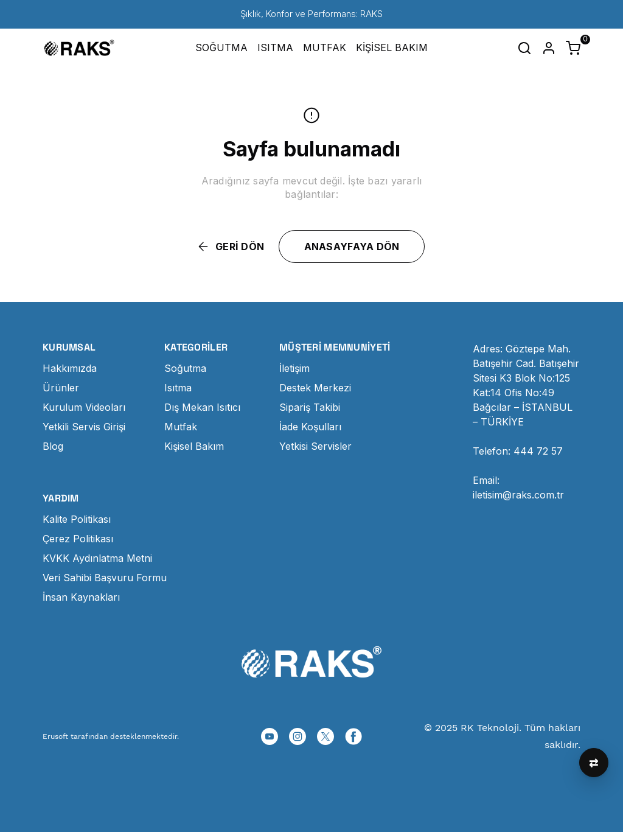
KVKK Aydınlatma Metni (97, 558)
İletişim (294, 368)
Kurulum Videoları (84, 407)
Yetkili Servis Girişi (84, 427)
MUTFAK (324, 47)
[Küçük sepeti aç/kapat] (573, 48)
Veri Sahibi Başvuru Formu (105, 578)
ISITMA (275, 47)
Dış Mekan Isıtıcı (202, 407)
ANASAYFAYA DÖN (352, 246)
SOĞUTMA (221, 47)
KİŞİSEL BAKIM (392, 47)
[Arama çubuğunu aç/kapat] (524, 48)
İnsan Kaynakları (81, 597)
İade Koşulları (310, 427)
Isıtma (178, 388)
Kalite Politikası (77, 519)
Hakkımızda (70, 368)
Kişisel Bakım (194, 446)
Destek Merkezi (315, 388)
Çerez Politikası (78, 539)
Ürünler (61, 388)
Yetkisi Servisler (315, 446)
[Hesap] (549, 48)
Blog (53, 446)
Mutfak (180, 427)
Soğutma (185, 368)
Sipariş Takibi (309, 407)
